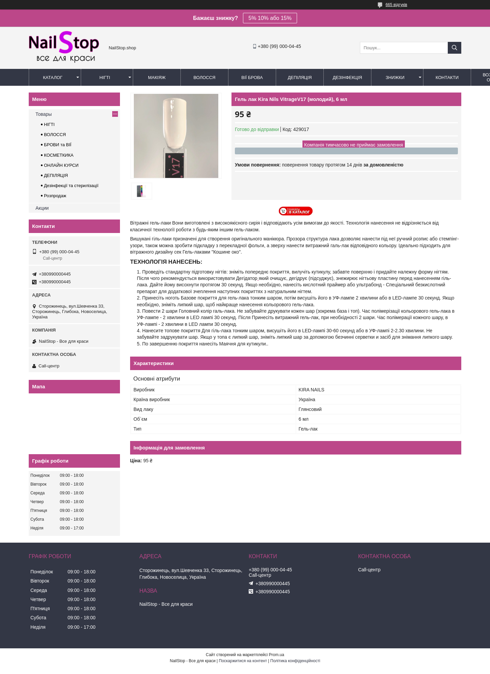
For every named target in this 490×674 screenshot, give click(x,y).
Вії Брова (252, 77)
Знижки (395, 77)
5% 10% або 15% (269, 18)
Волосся (204, 77)
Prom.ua (276, 654)
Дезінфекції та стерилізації (71, 185)
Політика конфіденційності (295, 660)
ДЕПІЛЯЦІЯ (56, 175)
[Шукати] (454, 48)
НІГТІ (49, 124)
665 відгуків (396, 4)
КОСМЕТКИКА (58, 155)
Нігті (104, 77)
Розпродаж (55, 195)
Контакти (447, 77)
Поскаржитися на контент (243, 660)
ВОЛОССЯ (55, 134)
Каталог (52, 77)
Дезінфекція (347, 77)
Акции (42, 208)
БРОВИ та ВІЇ (57, 144)
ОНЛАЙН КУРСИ (61, 165)
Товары (43, 114)
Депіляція (300, 77)
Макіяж (157, 77)
